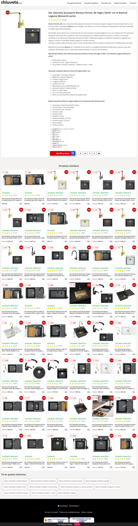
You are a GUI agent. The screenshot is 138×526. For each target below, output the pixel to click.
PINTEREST (74, 506)
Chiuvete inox (106, 3)
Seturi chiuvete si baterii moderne (43, 481)
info (21, 203)
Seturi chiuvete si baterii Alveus (15, 481)
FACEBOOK (63, 506)
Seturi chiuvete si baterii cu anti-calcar (43, 487)
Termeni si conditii (51, 512)
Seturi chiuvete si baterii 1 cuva (43, 493)
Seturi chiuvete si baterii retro (15, 487)
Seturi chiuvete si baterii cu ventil (107, 487)
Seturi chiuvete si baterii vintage (97, 481)
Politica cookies (87, 512)
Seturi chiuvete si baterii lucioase (16, 493)
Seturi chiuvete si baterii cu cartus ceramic (76, 487)
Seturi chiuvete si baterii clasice (70, 481)
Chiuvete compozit (91, 3)
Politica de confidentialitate (70, 512)
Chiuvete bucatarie (74, 3)
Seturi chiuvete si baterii (67, 493)
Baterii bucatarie (120, 3)
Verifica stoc (65, 153)
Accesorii (133, 3)
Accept (77, 524)
